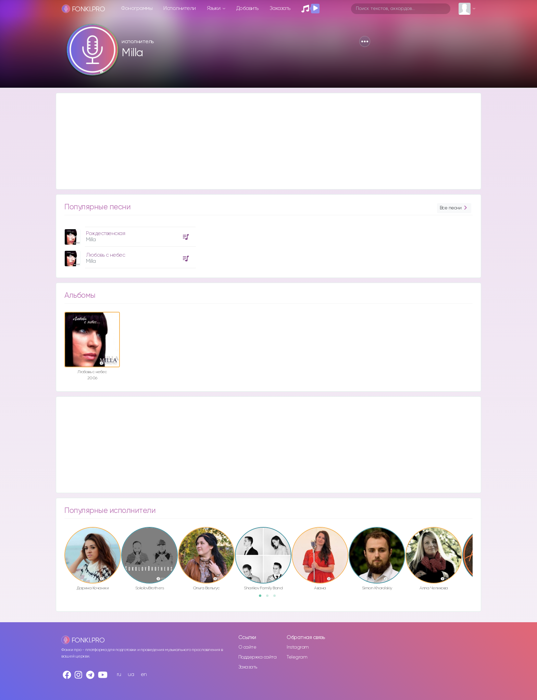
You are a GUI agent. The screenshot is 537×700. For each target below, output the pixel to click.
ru (119, 674)
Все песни (454, 208)
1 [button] (262, 597)
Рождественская (105, 233)
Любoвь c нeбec (105, 255)
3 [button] (276, 597)
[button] (365, 41)
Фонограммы (136, 8)
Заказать (280, 8)
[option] (129, 245)
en (144, 674)
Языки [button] (214, 8)
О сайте (247, 647)
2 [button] (269, 597)
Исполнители (179, 8)
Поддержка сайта (257, 657)
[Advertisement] (261, 141)
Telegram (297, 657)
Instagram (298, 647)
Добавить (247, 8)
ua (131, 674)
